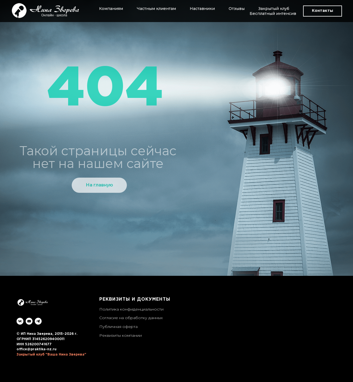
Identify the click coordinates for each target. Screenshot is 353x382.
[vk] (20, 321)
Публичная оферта (118, 326)
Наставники (202, 8)
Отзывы (237, 8)
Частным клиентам (156, 8)
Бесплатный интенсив (273, 13)
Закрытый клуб (273, 8)
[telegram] (38, 321)
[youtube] (29, 321)
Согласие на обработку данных (131, 317)
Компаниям (111, 8)
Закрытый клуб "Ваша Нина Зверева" (51, 354)
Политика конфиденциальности (131, 309)
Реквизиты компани (119, 335)
